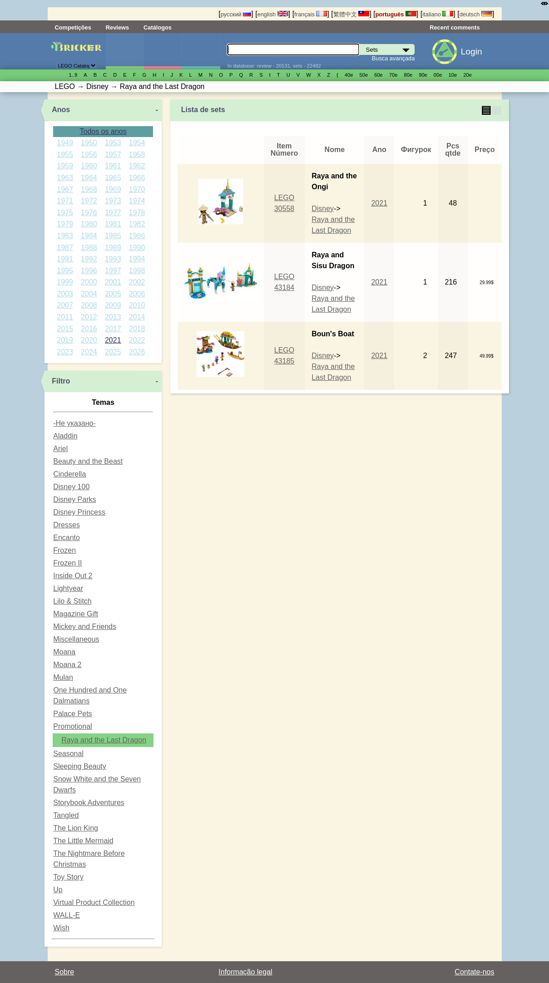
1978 (137, 212)
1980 (89, 224)
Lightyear (68, 588)
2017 (113, 329)
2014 (137, 317)
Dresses (66, 525)
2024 (89, 352)
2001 (113, 282)
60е (378, 75)
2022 (137, 340)
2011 (65, 317)
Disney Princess (79, 512)
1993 (113, 259)
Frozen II (67, 563)
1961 (113, 166)
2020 (89, 340)
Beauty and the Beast (88, 461)
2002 (137, 282)
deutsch (476, 14)
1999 (65, 282)
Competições (73, 27)
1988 (89, 247)
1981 (113, 224)
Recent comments (455, 27)
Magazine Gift (75, 614)
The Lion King (75, 828)
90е (423, 75)
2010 (137, 305)
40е (349, 75)
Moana (64, 652)
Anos (61, 109)
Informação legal (245, 972)
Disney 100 (71, 487)
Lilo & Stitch (72, 601)
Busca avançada (393, 58)
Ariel (60, 448)
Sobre (64, 972)
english (272, 14)
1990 (137, 247)
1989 (113, 247)
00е (438, 75)
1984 (89, 236)
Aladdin (65, 436)
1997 (113, 271)
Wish (61, 928)
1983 (65, 236)
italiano (437, 14)
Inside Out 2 (72, 576)
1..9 (73, 75)
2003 (65, 294)
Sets (124, 51)
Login (471, 51)
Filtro (61, 381)
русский (236, 14)
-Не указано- (74, 423)
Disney (323, 208)
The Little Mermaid (83, 841)
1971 (65, 201)
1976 (89, 212)
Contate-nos (474, 972)
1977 (113, 212)
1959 (65, 166)
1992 (89, 259)
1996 (89, 271)
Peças (201, 51)
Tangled (66, 815)
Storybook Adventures (88, 802)
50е (363, 75)
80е (408, 75)
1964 (89, 178)
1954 (137, 143)
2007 (65, 305)
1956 (89, 154)
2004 (89, 294)
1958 (137, 154)
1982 (137, 224)
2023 (65, 352)
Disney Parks (74, 499)
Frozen (64, 550)
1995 (65, 271)
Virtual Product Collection (93, 902)
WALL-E (66, 915)
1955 (65, 154)
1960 (89, 166)
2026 (137, 352)
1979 (65, 224)
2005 (113, 294)
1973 (113, 201)
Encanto (66, 537)
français (310, 14)
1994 (137, 259)
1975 (65, 212)
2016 (89, 329)
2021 (113, 340)
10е (453, 75)
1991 (65, 259)
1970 (137, 189)
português (396, 14)
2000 (89, 282)
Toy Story (68, 877)
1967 (65, 189)
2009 (113, 305)
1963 (65, 178)
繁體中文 (351, 14)
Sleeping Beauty (79, 766)
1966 (137, 178)
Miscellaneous (76, 639)
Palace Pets (72, 714)
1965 (113, 178)
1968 (89, 189)
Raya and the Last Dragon (103, 740)
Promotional (72, 726)
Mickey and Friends (84, 626)
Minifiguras (163, 51)
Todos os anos (103, 131)
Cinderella (69, 474)
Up (57, 890)
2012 (89, 317)
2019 (65, 340)
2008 (89, 305)
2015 (65, 329)
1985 (113, 236)
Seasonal (68, 753)
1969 (113, 189)
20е (467, 75)
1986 (137, 236)
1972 (89, 201)
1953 (113, 143)
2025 (113, 352)
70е (393, 75)
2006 (137, 294)
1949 (65, 143)
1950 (89, 143)
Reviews (117, 27)
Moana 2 (67, 664)
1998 (137, 271)
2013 (113, 317)
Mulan (63, 677)
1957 (113, 154)
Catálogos (157, 27)
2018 (137, 329)
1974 (137, 201)
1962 (137, 166)
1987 (65, 247)
